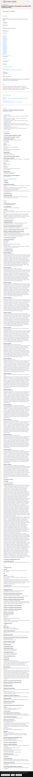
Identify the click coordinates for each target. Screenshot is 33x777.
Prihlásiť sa (29, 1)
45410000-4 (5, 39)
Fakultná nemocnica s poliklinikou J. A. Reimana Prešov (13, 69)
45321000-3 (5, 49)
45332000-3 (5, 48)
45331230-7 (5, 50)
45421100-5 (5, 40)
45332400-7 (5, 51)
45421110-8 (5, 41)
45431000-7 (5, 44)
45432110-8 (5, 45)
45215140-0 (5, 33)
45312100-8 (5, 52)
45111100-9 (5, 36)
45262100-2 (5, 38)
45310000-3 (5, 46)
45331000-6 (5, 47)
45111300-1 (5, 37)
